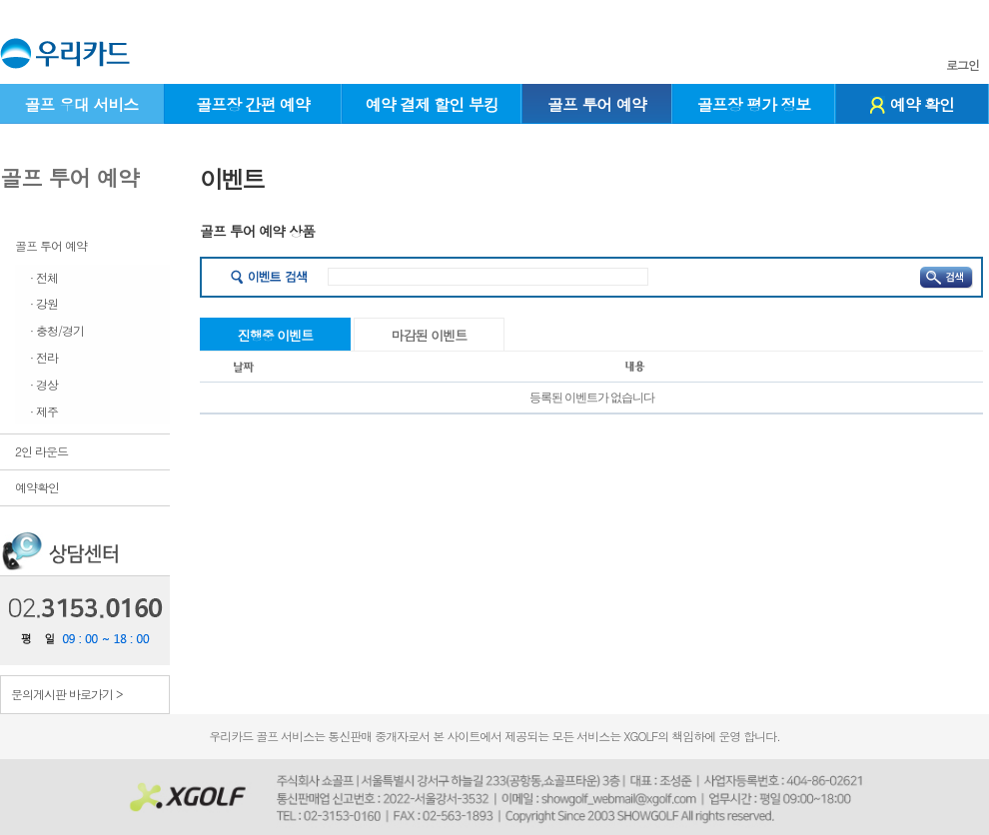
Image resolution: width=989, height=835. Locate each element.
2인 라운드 (41, 450)
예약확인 (37, 486)
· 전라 (44, 357)
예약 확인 (912, 104)
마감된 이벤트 (429, 335)
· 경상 (44, 384)
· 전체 (44, 277)
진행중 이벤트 (275, 335)
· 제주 (44, 411)
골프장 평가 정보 (754, 104)
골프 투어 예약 (596, 104)
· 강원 (44, 303)
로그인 (962, 65)
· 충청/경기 (57, 330)
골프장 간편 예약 (253, 104)
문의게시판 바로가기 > (67, 693)
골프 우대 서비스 (81, 104)
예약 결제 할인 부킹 (432, 104)
